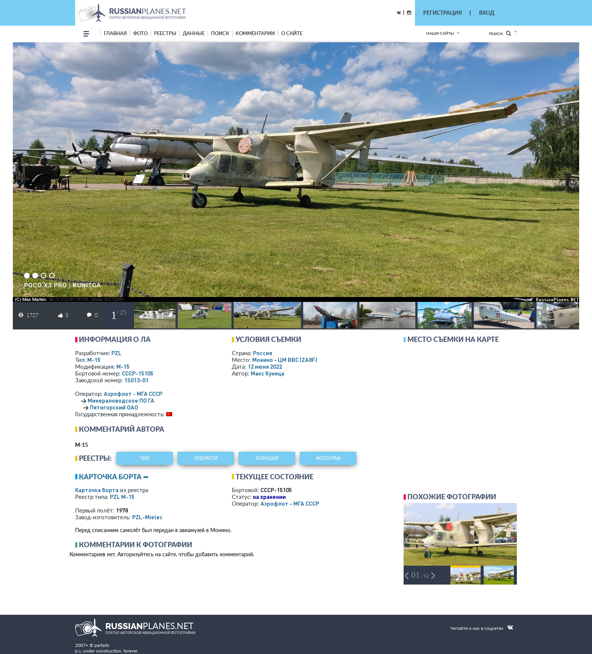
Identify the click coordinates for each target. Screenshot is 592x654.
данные (194, 33)
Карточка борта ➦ (114, 476)
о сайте (291, 33)
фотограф (328, 458)
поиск (220, 33)
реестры (165, 33)
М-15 (93, 359)
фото (140, 33)
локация (267, 458)
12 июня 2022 (265, 366)
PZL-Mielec (147, 517)
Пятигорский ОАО (114, 407)
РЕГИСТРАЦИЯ (442, 12)
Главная (115, 33)
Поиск (500, 33)
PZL (116, 352)
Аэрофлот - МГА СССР (133, 393)
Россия (262, 352)
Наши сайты (440, 33)
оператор (206, 458)
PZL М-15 (122, 496)
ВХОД (486, 12)
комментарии (255, 33)
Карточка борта (97, 489)
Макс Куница (267, 373)
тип (145, 458)
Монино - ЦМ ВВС (284, 359)
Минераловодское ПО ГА (121, 400)
